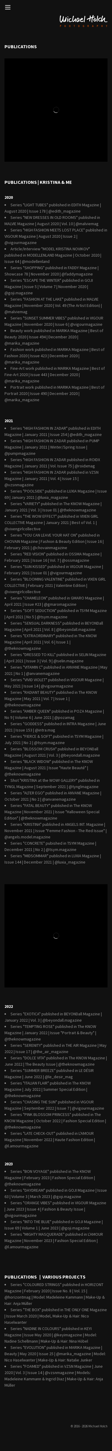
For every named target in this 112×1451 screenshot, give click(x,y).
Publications (20, 46)
